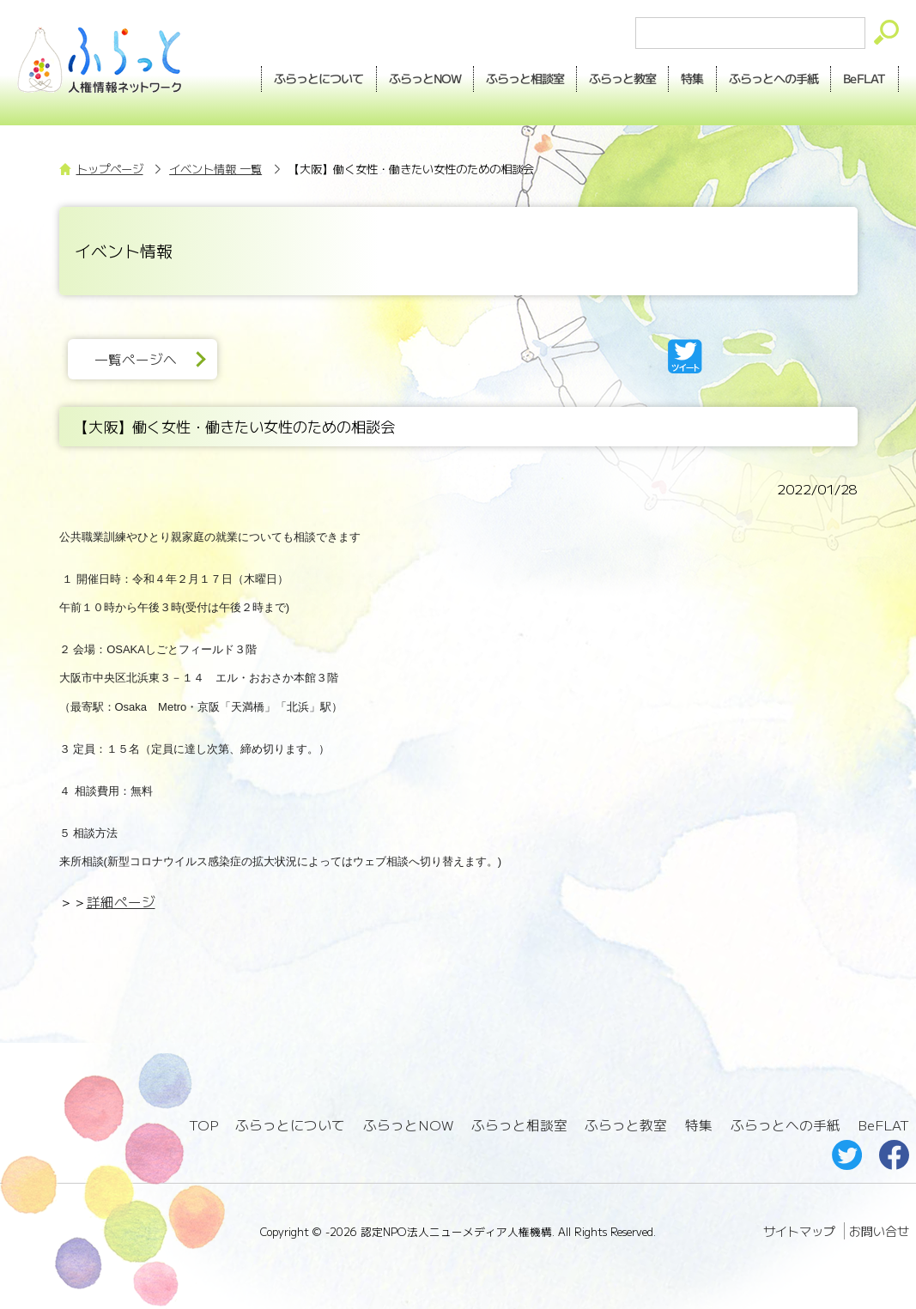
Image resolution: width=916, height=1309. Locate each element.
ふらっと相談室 (519, 1125)
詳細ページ (121, 902)
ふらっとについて (319, 78)
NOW (425, 79)
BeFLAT (864, 78)
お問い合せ (879, 1230)
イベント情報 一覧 (215, 169)
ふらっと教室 (626, 1125)
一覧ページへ (135, 359)
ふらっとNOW (408, 1125)
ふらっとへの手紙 (785, 1125)
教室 (622, 79)
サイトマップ (799, 1230)
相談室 (525, 79)
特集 (692, 78)
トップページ (109, 169)
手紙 (773, 79)
